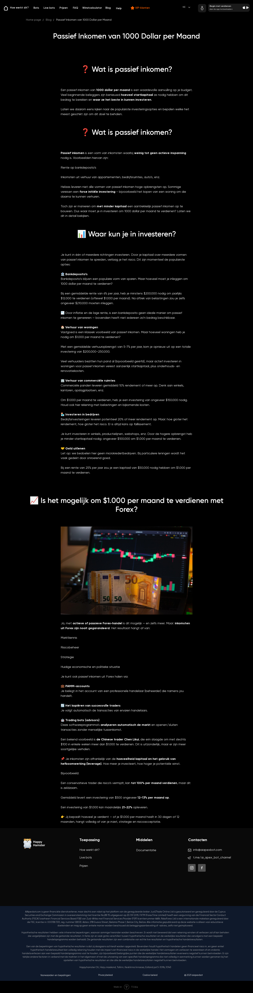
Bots (36, 8)
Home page (33, 20)
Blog (108, 8)
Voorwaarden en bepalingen (55, 975)
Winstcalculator (92, 8)
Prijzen (63, 8)
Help (119, 8)
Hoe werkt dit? (19, 8)
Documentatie (146, 850)
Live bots (49, 8)
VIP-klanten (142, 8)
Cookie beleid (150, 975)
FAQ (75, 8)
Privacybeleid (105, 975)
